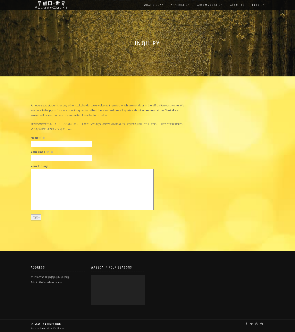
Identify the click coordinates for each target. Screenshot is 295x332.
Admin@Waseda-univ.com (47, 282)
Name (38, 137)
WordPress (58, 328)
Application (180, 5)
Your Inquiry (39, 166)
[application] (118, 290)
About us (237, 5)
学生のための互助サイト (52, 7)
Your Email (42, 152)
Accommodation (210, 5)
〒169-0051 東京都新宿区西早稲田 (51, 277)
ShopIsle (35, 328)
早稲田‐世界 (51, 3)
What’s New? (153, 5)
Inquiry (258, 5)
